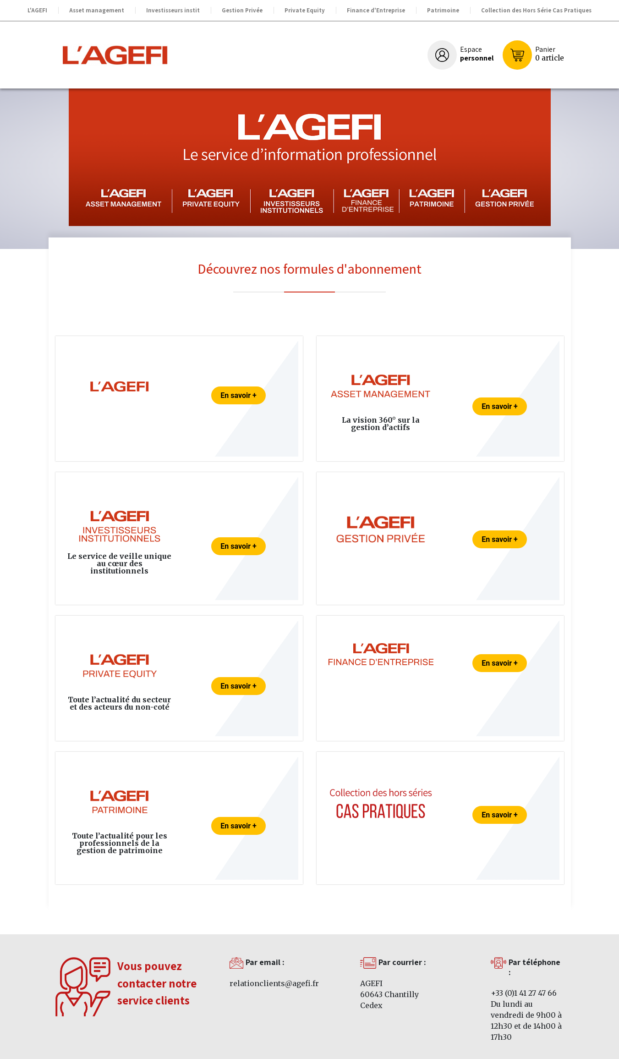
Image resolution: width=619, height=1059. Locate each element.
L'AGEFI (37, 10)
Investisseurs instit (173, 10)
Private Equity (305, 10)
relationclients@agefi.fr (274, 983)
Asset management (96, 10)
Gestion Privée (242, 10)
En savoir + (238, 395)
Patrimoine (443, 10)
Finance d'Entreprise (376, 10)
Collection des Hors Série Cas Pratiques (536, 10)
